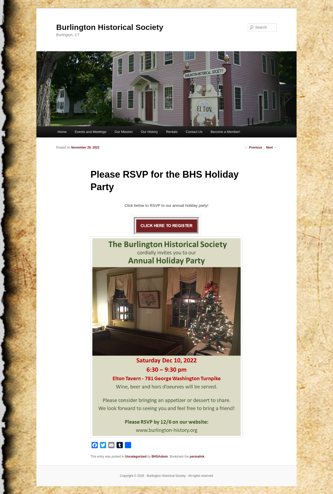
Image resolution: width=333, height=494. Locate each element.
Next (271, 147)
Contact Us (194, 132)
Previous (253, 147)
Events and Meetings (90, 132)
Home (62, 132)
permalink (197, 456)
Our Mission (123, 132)
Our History (149, 132)
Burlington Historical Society (109, 27)
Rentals (171, 132)
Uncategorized (136, 456)
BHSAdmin (160, 456)
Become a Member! (225, 132)
